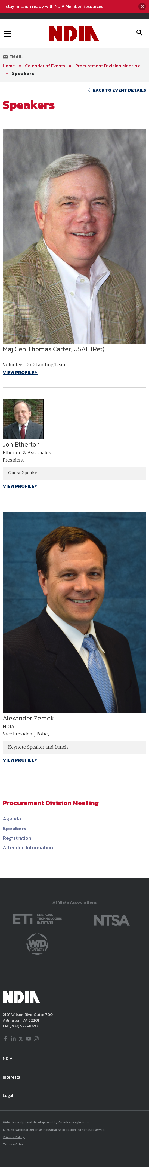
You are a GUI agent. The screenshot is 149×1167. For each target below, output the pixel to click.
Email (13, 56)
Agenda (12, 819)
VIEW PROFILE (18, 372)
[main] (74, 480)
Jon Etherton (21, 444)
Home (9, 65)
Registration (17, 838)
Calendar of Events (45, 65)
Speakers (23, 73)
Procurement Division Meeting (107, 65)
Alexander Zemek (28, 718)
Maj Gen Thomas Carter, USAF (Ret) (53, 349)
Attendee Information (28, 847)
